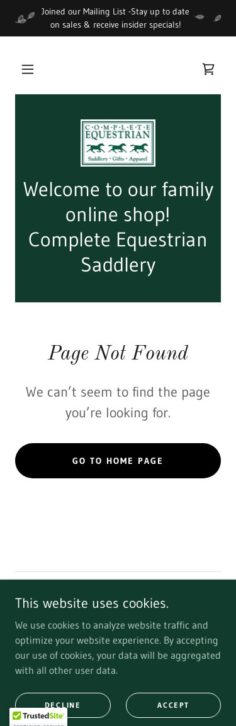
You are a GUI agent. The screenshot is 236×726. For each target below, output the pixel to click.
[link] (208, 69)
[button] (27, 69)
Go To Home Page (118, 460)
